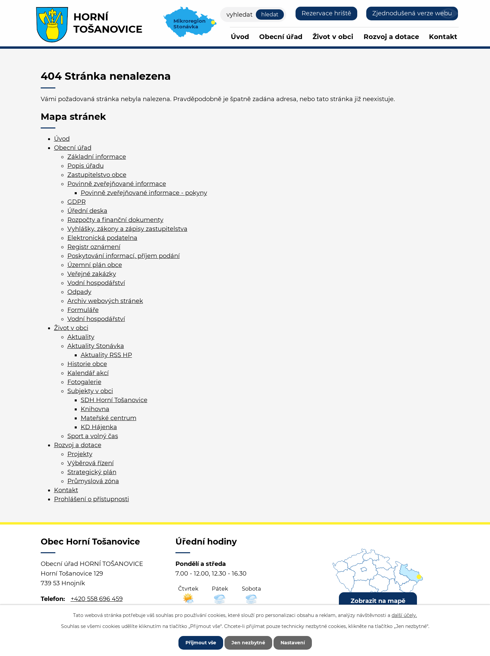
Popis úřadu (85, 166)
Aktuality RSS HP (106, 355)
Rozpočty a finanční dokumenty (115, 220)
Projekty (79, 454)
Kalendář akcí (88, 373)
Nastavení (293, 643)
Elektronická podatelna (102, 238)
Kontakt (443, 37)
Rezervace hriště (326, 13)
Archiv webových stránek (105, 301)
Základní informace (96, 156)
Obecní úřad (281, 37)
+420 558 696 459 (97, 599)
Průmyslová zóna (93, 481)
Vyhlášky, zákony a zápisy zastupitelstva (127, 229)
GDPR (76, 202)
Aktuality (80, 337)
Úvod (240, 37)
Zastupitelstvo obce (96, 175)
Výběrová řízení (90, 463)
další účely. (404, 615)
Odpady (79, 292)
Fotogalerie (84, 382)
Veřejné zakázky (91, 274)
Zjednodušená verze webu (412, 13)
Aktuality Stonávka (95, 346)
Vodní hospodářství (96, 283)
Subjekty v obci (90, 391)
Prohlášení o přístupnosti (91, 499)
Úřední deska (87, 211)
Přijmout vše (200, 643)
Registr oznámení (93, 247)
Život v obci (333, 37)
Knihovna (95, 409)
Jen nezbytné (248, 643)
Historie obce (87, 364)
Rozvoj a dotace (391, 37)
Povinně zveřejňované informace (116, 184)
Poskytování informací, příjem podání (123, 256)
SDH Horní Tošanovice (114, 400)
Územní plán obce (94, 265)
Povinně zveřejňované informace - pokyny (144, 193)
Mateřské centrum (108, 418)
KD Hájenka (99, 427)
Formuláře (83, 310)
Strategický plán (91, 472)
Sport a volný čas (92, 436)
